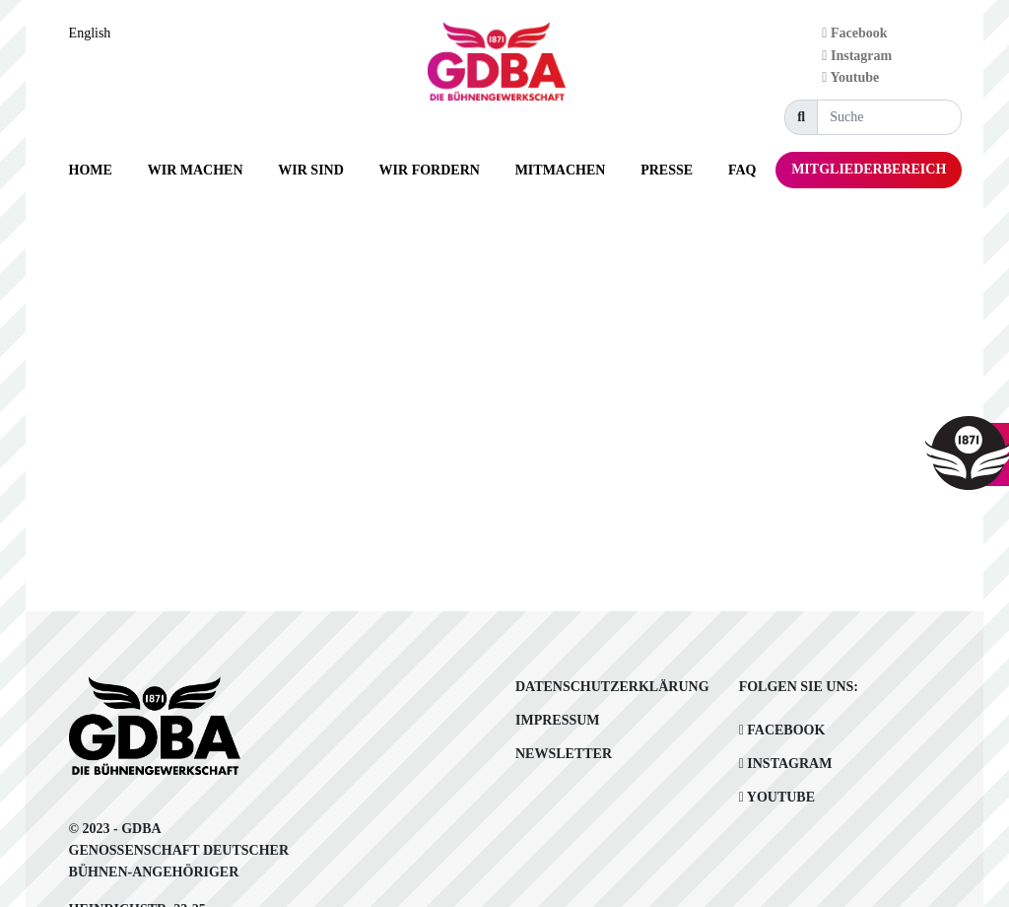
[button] (195, 170)
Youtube (850, 77)
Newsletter (563, 753)
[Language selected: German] (95, 33)
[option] (95, 33)
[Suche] (889, 117)
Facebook (854, 33)
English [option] (90, 33)
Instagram (857, 55)
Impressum (557, 720)
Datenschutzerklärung (612, 686)
